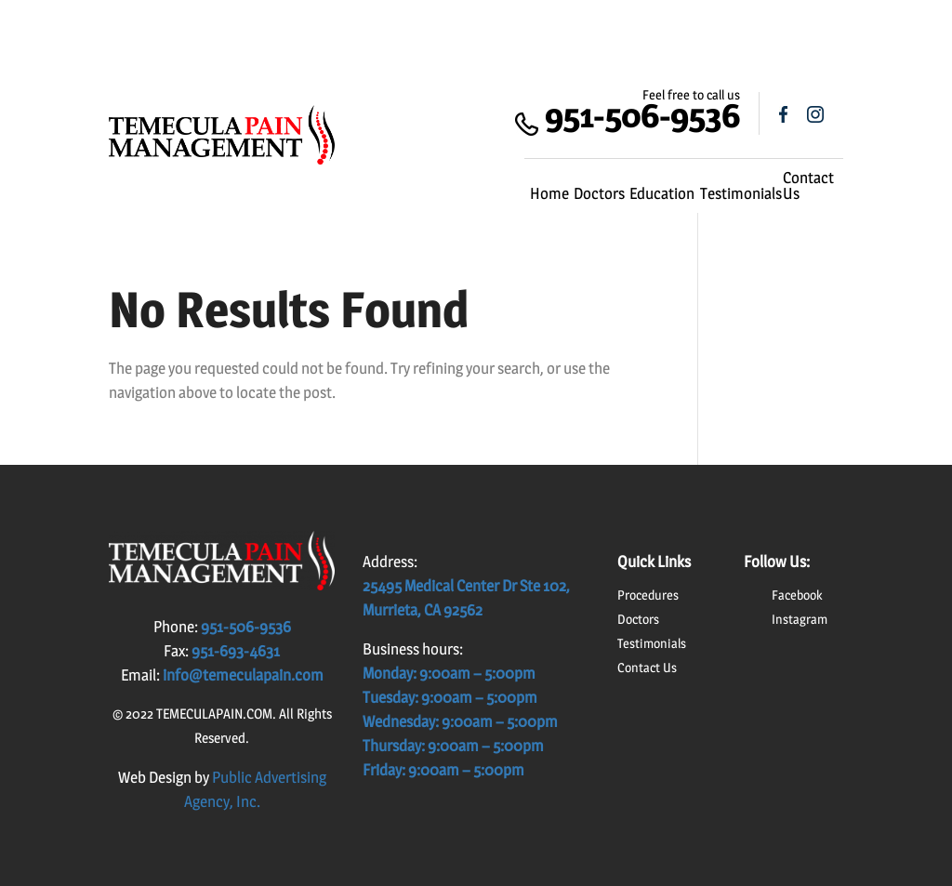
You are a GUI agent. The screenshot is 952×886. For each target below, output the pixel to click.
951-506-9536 (642, 115)
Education (661, 193)
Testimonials (741, 193)
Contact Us (808, 185)
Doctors (599, 193)
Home (549, 193)
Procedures (648, 594)
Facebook (797, 594)
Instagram (799, 619)
